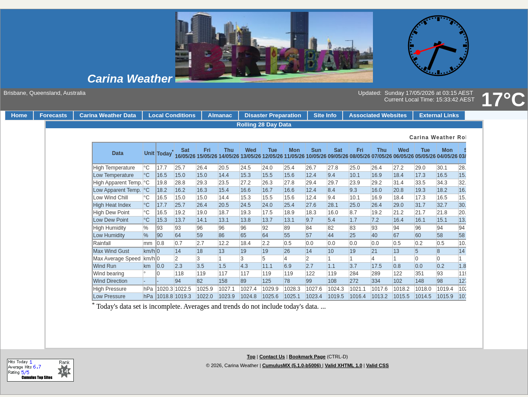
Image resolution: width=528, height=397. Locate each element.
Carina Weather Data (108, 115)
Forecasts (53, 115)
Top (251, 356)
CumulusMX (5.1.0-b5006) (292, 365)
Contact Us (272, 356)
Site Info (325, 115)
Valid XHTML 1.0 (343, 365)
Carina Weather (131, 78)
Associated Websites (378, 115)
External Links (439, 115)
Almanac (220, 115)
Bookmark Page (307, 356)
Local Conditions (171, 115)
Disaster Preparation (273, 115)
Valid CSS (377, 365)
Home (19, 115)
